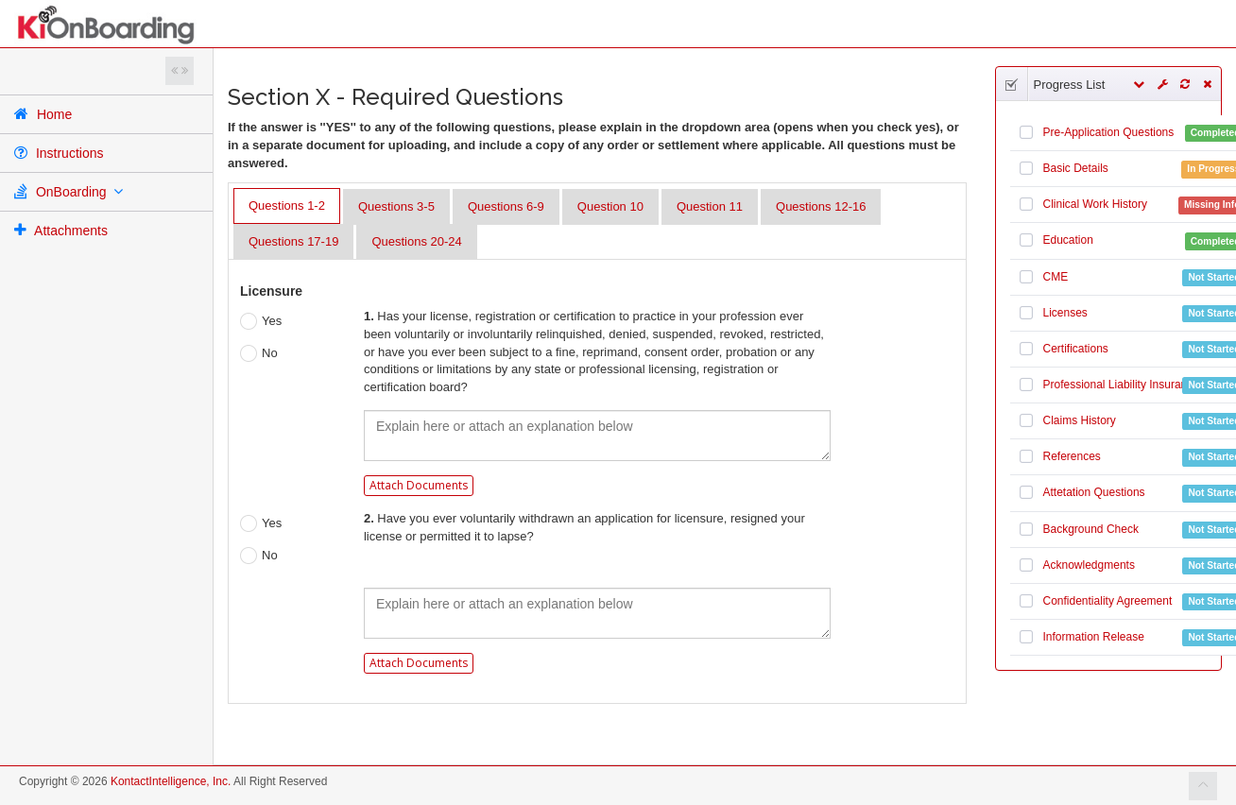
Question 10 (610, 206)
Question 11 (710, 206)
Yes (261, 321)
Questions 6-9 (506, 206)
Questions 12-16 (821, 206)
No (259, 353)
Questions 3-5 (396, 206)
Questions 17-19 (293, 241)
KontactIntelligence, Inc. (171, 781)
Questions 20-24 (416, 241)
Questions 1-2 (287, 205)
